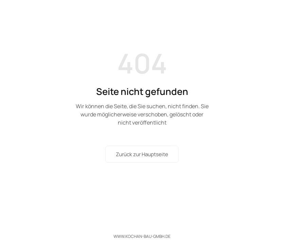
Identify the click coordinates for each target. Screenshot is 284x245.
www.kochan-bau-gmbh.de (142, 236)
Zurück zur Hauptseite (142, 154)
